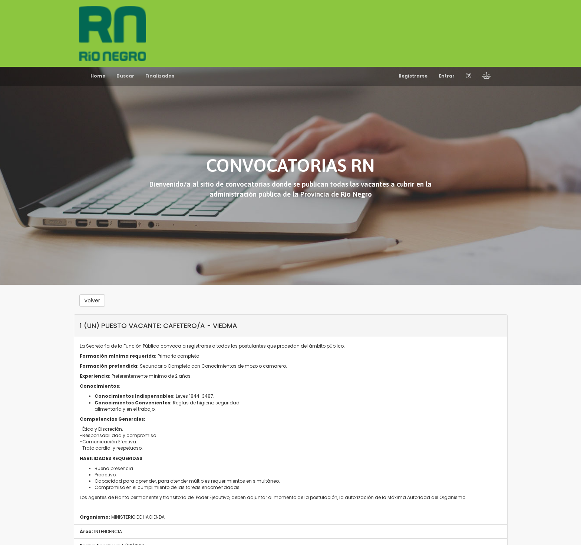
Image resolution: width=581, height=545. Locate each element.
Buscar (125, 76)
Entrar (447, 76)
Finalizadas (159, 76)
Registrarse (413, 76)
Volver (92, 300)
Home (97, 76)
